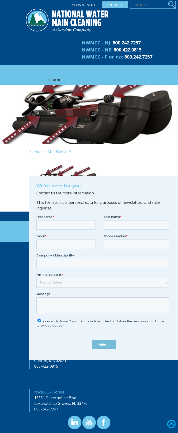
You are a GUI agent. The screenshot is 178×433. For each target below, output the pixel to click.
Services (36, 151)
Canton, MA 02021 (50, 360)
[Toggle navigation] (49, 70)
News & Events (85, 5)
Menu (53, 80)
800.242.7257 (127, 42)
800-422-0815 (46, 366)
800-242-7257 (46, 409)
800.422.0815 (128, 50)
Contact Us (115, 5)
